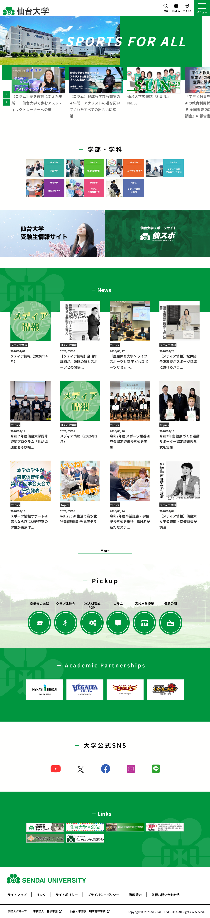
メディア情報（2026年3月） (80, 436)
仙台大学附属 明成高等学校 (87, 911)
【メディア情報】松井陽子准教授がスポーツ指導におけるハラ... (179, 359)
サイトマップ (17, 894)
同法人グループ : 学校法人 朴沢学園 (33, 911)
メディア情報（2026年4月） (30, 356)
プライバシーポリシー (103, 894)
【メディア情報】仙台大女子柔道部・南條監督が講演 (179, 519)
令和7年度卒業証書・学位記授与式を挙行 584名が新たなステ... (130, 519)
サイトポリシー (67, 894)
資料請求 (135, 894)
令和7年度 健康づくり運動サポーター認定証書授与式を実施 (179, 439)
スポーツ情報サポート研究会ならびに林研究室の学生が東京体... (30, 519)
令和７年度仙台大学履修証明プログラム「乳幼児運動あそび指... (30, 439)
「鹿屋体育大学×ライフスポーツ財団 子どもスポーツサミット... (130, 359)
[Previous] (6, 94)
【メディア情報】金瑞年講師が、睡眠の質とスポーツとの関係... (80, 359)
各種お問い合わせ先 (165, 894)
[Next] (6, 102)
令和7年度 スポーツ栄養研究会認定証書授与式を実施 (130, 439)
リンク (41, 894)
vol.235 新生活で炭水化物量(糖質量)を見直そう (80, 516)
